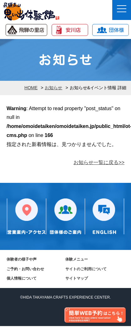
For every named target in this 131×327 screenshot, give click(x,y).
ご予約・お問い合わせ (25, 269)
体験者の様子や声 (22, 259)
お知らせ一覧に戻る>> (98, 162)
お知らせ (53, 87)
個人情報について (22, 278)
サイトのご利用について (86, 269)
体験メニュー (76, 259)
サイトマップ (76, 278)
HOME (31, 87)
